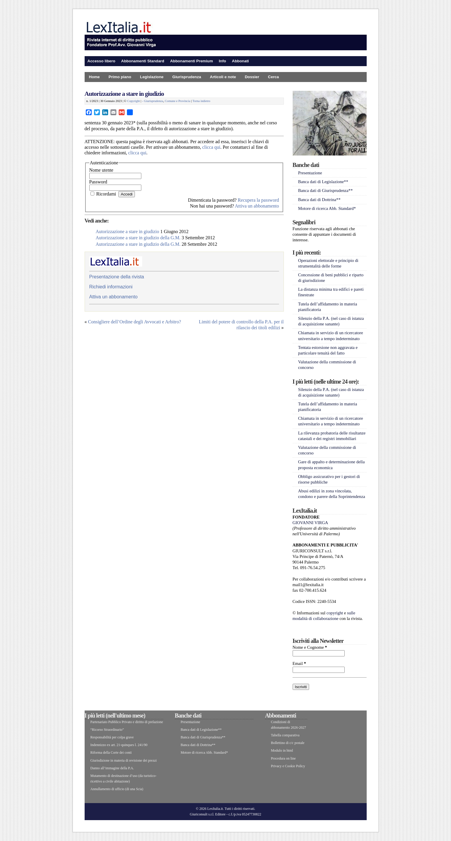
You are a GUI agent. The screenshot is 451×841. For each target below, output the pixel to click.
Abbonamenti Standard (142, 61)
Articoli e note (223, 77)
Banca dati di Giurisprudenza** (325, 190)
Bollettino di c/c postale (287, 743)
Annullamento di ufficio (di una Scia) (116, 789)
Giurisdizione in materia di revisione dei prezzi (123, 760)
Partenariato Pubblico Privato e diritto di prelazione (126, 722)
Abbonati (240, 61)
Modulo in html (282, 750)
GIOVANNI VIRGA (310, 522)
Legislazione (152, 77)
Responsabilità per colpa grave (112, 737)
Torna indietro (201, 101)
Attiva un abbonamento (257, 205)
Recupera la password (258, 200)
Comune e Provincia (177, 101)
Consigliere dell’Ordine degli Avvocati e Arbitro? (134, 321)
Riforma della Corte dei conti (111, 752)
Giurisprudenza (186, 77)
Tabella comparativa (285, 735)
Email (299, 663)
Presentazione (310, 172)
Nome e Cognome (310, 647)
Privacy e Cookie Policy (288, 766)
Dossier (252, 77)
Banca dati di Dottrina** (319, 199)
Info (222, 61)
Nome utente (101, 170)
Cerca (273, 77)
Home (94, 77)
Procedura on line (283, 758)
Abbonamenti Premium (191, 61)
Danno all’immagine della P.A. (112, 768)
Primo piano (120, 77)
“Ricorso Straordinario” (107, 730)
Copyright (133, 101)
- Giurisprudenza (152, 101)
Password (98, 181)
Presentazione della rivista (116, 276)
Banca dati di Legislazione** (323, 181)
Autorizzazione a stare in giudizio (124, 93)
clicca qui (211, 147)
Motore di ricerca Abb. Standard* (327, 208)
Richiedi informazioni (111, 286)
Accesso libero (101, 61)
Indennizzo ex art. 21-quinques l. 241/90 (118, 745)
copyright (334, 613)
